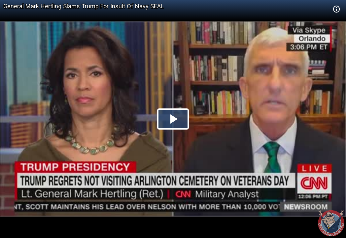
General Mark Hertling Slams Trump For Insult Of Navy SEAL (83, 6)
